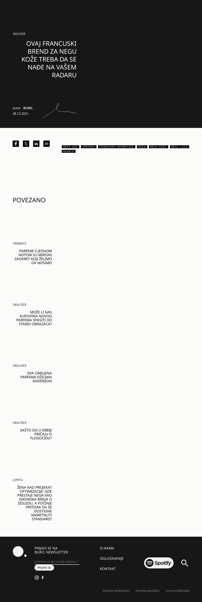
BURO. (28, 108)
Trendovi (19, 243)
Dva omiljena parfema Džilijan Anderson (36, 377)
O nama (107, 548)
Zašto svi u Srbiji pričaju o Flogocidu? (36, 434)
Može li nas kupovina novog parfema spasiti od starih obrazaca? (34, 318)
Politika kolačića (147, 591)
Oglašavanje (111, 558)
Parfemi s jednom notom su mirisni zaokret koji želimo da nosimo (33, 256)
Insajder (19, 34)
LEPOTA (18, 480)
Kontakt (108, 568)
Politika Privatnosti (115, 591)
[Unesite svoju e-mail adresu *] (57, 562)
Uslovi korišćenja (177, 591)
